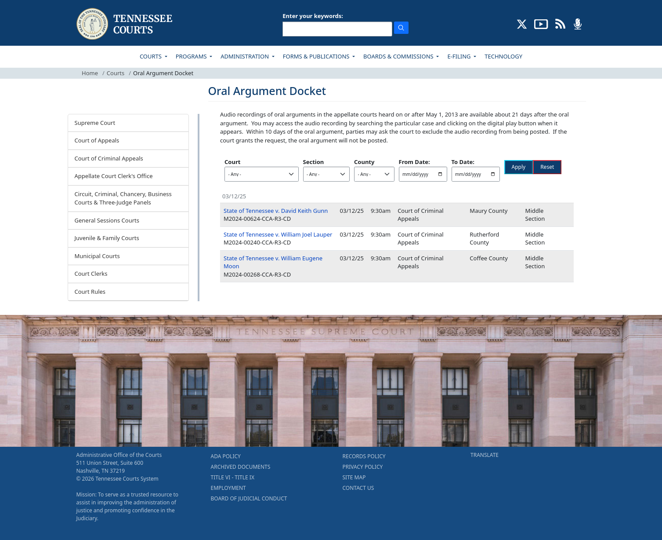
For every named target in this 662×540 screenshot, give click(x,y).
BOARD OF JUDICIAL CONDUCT (249, 498)
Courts (115, 73)
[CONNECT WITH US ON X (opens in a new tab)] (522, 23)
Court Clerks (91, 273)
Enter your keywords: (312, 16)
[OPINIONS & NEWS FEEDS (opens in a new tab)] (560, 23)
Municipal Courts (97, 256)
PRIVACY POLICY (363, 467)
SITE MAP (354, 477)
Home (90, 73)
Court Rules (90, 292)
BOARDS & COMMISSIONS (399, 56)
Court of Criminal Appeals (109, 158)
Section (313, 162)
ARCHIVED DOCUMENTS (241, 467)
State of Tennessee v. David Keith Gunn (276, 211)
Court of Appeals (97, 140)
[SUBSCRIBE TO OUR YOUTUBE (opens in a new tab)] (541, 23)
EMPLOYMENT (228, 488)
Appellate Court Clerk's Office (114, 176)
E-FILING (459, 56)
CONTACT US (358, 488)
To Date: (463, 162)
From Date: (414, 162)
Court (232, 162)
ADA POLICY (226, 456)
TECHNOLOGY (503, 56)
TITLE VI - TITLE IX (232, 477)
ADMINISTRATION (245, 56)
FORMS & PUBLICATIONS (317, 56)
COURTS (151, 56)
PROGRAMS (192, 56)
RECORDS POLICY (364, 456)
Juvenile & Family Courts (107, 238)
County (364, 162)
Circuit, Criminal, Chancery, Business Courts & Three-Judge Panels (123, 198)
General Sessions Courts (107, 220)
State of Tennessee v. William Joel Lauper (278, 234)
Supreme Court (95, 123)
